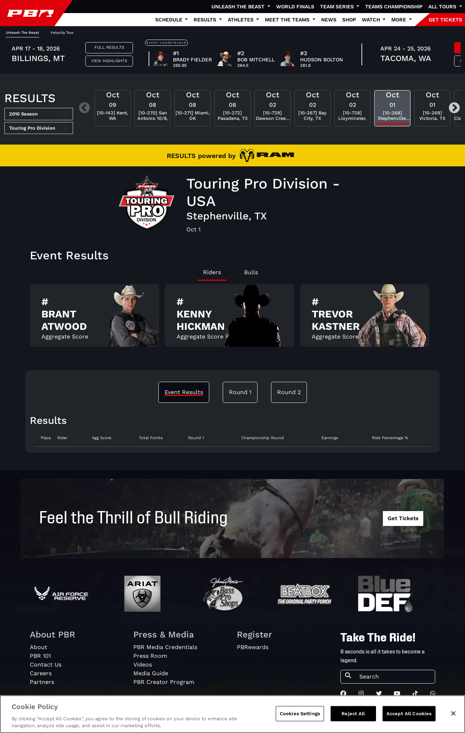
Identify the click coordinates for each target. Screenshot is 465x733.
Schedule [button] (169, 20)
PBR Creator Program (163, 682)
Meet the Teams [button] (288, 20)
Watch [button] (371, 20)
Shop (349, 20)
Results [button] (206, 20)
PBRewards (252, 647)
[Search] (395, 676)
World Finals (295, 6)
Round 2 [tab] (289, 392)
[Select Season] (38, 114)
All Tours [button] (443, 6)
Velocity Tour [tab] (62, 33)
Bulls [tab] (251, 272)
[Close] (453, 715)
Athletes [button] (241, 20)
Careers (41, 673)
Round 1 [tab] (240, 392)
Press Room (150, 655)
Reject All (353, 715)
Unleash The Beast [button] (238, 6)
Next (454, 108)
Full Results (109, 47)
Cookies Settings (300, 715)
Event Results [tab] (184, 392)
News (328, 20)
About (38, 647)
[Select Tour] (38, 128)
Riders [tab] (212, 272)
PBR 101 (40, 655)
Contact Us (45, 664)
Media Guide (150, 673)
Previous (84, 108)
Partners (42, 682)
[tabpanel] (232, 318)
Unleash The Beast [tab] (22, 33)
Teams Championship (393, 6)
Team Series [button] (337, 6)
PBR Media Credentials (165, 647)
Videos (142, 664)
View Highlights (109, 60)
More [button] (399, 20)
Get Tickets (403, 518)
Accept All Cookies (409, 715)
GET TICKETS (445, 20)
